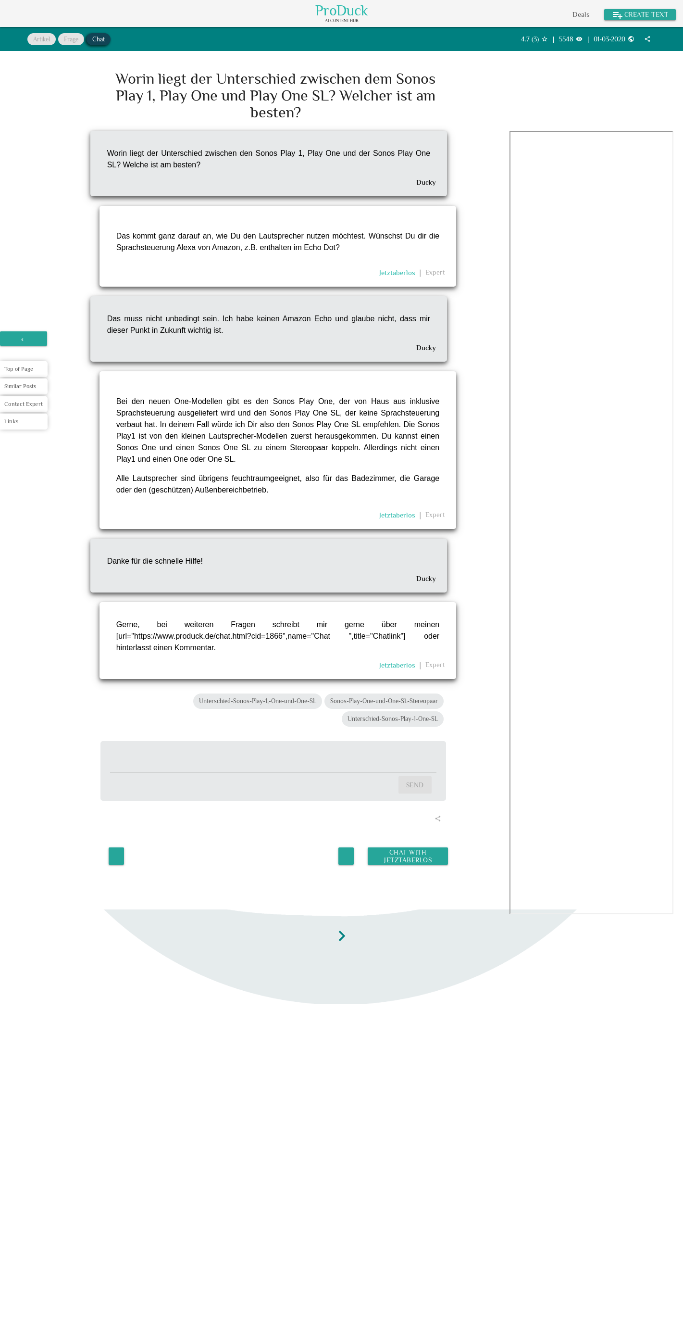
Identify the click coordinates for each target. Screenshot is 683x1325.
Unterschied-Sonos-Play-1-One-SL (393, 718)
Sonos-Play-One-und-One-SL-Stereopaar (384, 701)
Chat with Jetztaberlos (407, 854)
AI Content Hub (342, 21)
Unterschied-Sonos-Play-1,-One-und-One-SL (257, 701)
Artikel (41, 39)
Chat (98, 39)
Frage (71, 39)
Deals (581, 14)
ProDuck (341, 10)
